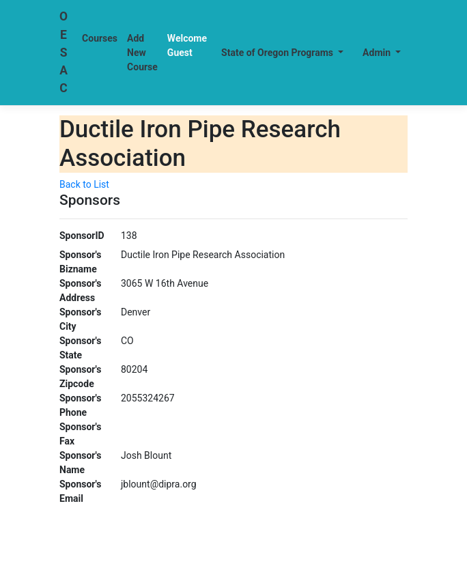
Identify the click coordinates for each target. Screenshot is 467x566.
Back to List (84, 184)
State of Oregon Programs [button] (278, 52)
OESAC (63, 52)
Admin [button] (378, 52)
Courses (99, 38)
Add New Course (142, 52)
